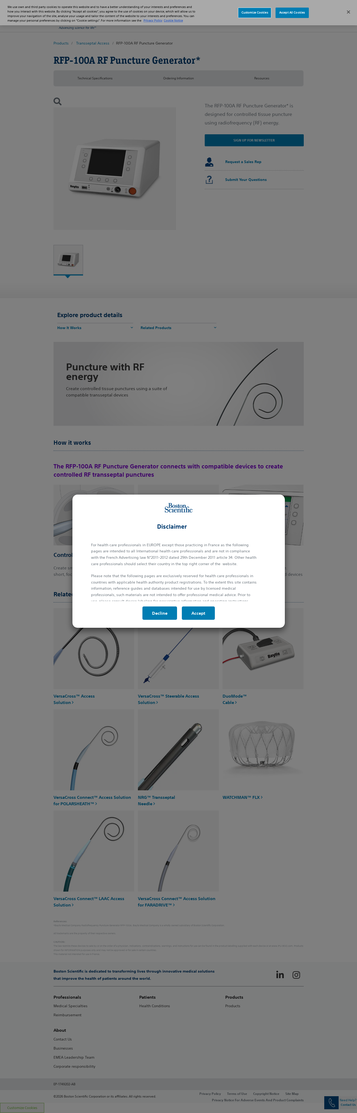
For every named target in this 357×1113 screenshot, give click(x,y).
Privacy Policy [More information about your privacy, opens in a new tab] (152, 19)
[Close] (348, 11)
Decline (159, 613)
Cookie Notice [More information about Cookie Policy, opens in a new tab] (173, 19)
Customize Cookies (254, 11)
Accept (198, 613)
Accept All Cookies (292, 11)
